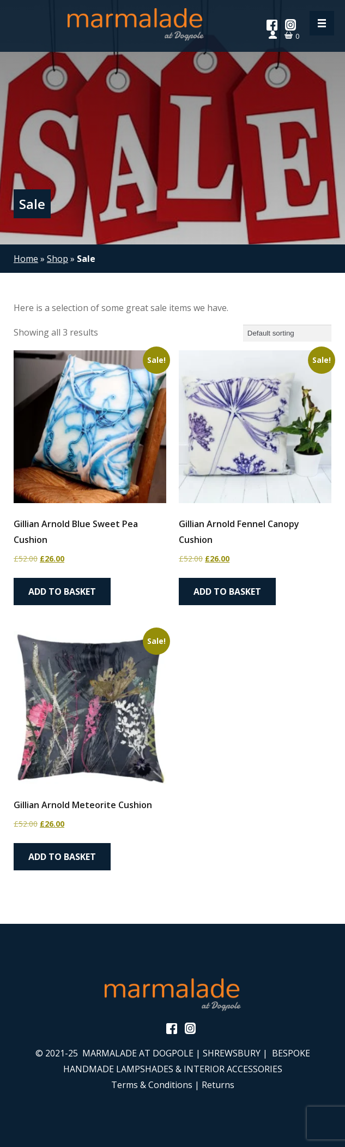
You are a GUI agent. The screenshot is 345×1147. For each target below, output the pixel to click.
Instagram (290, 25)
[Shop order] (287, 333)
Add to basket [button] (62, 592)
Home (26, 259)
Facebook (272, 25)
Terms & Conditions (151, 1085)
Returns (218, 1085)
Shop (57, 259)
